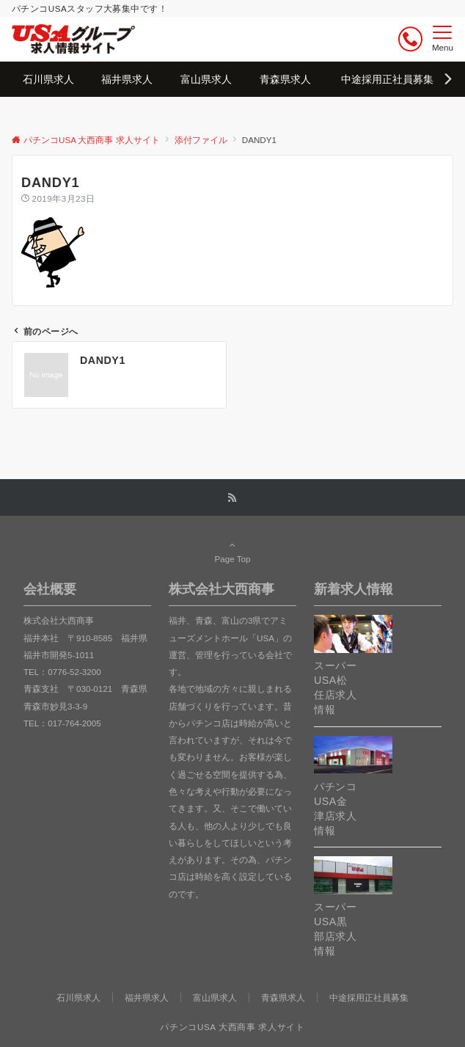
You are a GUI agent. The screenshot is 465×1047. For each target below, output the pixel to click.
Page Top (232, 551)
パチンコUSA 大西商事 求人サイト (232, 1027)
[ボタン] (410, 39)
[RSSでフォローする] (232, 498)
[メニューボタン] (442, 39)
